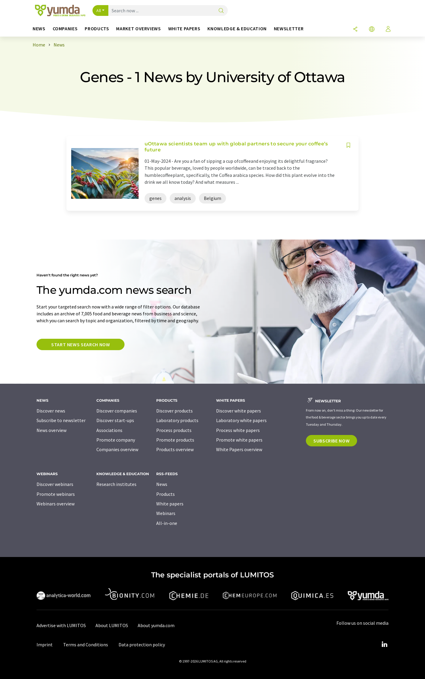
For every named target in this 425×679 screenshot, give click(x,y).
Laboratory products (177, 420)
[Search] (221, 10)
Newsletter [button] (288, 28)
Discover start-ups (115, 420)
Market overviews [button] (138, 28)
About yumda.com (156, 625)
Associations (109, 430)
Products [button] (97, 28)
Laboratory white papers (241, 420)
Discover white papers (238, 411)
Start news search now (80, 344)
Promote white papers (239, 440)
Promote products (175, 440)
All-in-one (166, 523)
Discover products (174, 411)
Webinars (165, 513)
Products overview (175, 449)
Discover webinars (55, 484)
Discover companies (116, 411)
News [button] (39, 28)
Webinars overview (56, 504)
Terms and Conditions (85, 645)
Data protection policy (142, 645)
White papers (169, 504)
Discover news (51, 411)
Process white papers (238, 430)
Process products (174, 430)
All (98, 10)
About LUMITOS (111, 625)
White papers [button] (184, 28)
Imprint (45, 645)
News (161, 484)
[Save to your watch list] (348, 145)
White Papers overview (239, 449)
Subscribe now (331, 441)
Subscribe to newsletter (61, 420)
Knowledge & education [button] (236, 28)
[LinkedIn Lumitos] (384, 645)
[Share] (355, 29)
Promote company (115, 440)
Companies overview (117, 449)
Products (165, 494)
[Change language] (372, 29)
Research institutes (116, 484)
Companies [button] (65, 28)
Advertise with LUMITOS (61, 625)
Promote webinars (56, 494)
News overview (51, 430)
